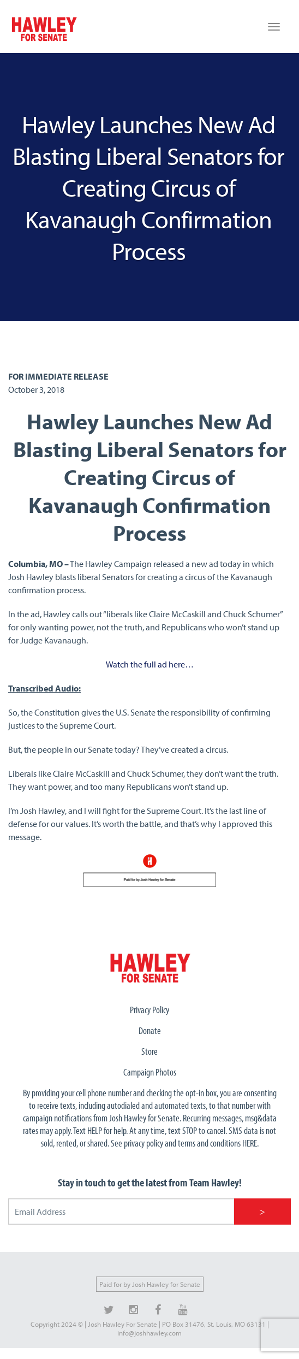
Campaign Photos (149, 1072)
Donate (150, 1030)
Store (149, 1051)
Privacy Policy (149, 1009)
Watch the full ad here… (150, 664)
